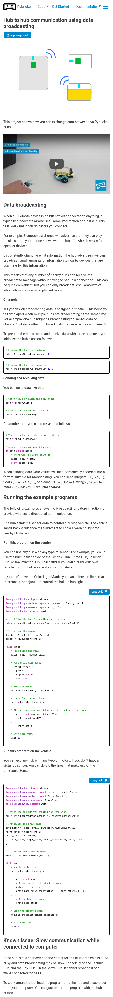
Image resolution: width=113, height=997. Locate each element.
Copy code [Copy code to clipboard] (97, 591)
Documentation (87, 7)
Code (41, 7)
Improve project (17, 35)
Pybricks (24, 7)
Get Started (60, 7)
